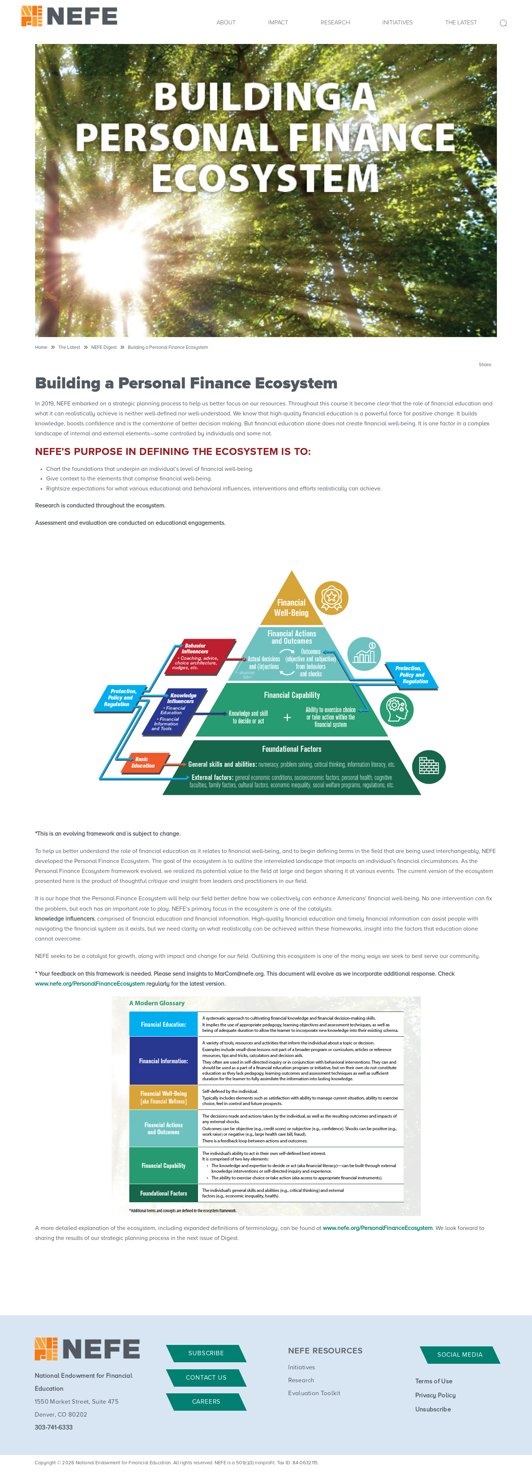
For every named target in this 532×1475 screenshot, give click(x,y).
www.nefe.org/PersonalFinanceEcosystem (90, 984)
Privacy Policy (435, 1396)
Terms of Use (434, 1382)
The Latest (461, 23)
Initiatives (397, 23)
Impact (278, 23)
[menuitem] (226, 25)
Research (335, 23)
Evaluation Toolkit (314, 1393)
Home (41, 347)
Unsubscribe (433, 1410)
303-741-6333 (54, 1428)
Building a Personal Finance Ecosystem (168, 347)
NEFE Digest (104, 347)
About (226, 23)
